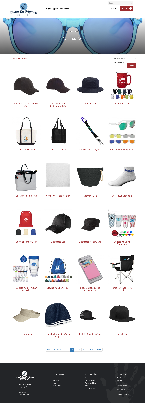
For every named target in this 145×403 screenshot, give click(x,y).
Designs (48, 9)
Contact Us (113, 8)
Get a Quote (121, 389)
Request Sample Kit (123, 394)
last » (99, 349)
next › (92, 349)
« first (49, 349)
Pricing (87, 385)
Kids (54, 383)
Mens (54, 378)
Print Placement (90, 380)
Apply (132, 65)
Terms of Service (90, 388)
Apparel (55, 9)
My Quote (126, 8)
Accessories (64, 9)
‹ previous (58, 349)
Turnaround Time (90, 383)
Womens (56, 380)
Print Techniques (90, 378)
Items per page (119, 62)
